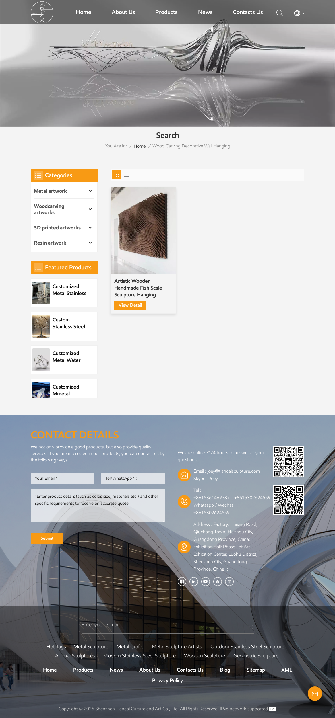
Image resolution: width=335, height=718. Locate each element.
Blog (225, 670)
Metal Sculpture (90, 646)
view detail (130, 300)
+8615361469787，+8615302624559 (231, 497)
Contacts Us (248, 12)
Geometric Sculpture (255, 656)
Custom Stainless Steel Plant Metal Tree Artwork (69, 323)
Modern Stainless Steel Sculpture (139, 656)
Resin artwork (50, 243)
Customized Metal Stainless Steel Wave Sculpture (69, 290)
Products (166, 12)
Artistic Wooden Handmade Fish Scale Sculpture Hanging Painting (138, 283)
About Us (123, 12)
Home (83, 12)
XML (286, 670)
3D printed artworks (57, 228)
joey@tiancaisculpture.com (233, 471)
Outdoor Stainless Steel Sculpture (247, 646)
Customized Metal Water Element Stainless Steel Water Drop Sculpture (69, 357)
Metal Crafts (130, 646)
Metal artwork (50, 191)
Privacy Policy (167, 681)
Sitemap (256, 670)
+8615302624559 (211, 512)
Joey (213, 478)
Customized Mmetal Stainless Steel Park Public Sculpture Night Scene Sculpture (70, 390)
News (205, 12)
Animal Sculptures (75, 656)
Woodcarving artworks (49, 209)
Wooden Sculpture (204, 656)
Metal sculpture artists (177, 646)
